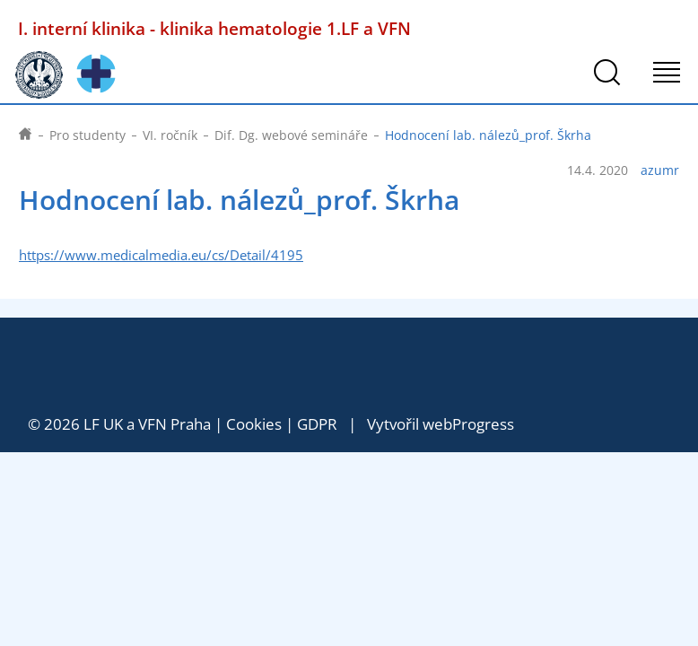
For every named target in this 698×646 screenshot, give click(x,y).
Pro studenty (87, 135)
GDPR (317, 424)
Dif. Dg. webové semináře (291, 135)
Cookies (254, 424)
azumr (660, 170)
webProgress (468, 424)
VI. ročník (170, 135)
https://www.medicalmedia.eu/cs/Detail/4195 (161, 255)
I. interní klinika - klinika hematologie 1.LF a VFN (214, 28)
